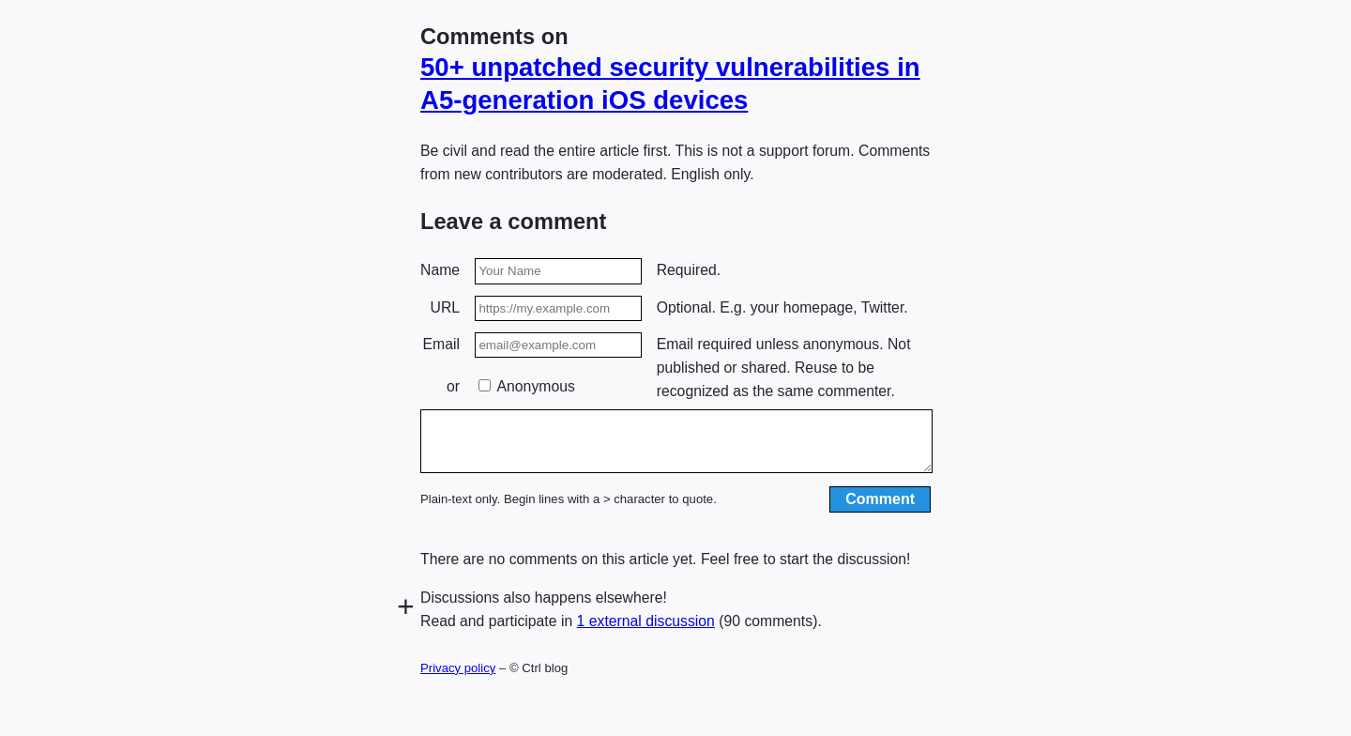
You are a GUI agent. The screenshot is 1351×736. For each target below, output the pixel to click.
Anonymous (526, 386)
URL (446, 307)
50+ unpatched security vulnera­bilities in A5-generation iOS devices (670, 84)
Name (440, 270)
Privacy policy (457, 679)
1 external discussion (646, 632)
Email (441, 344)
